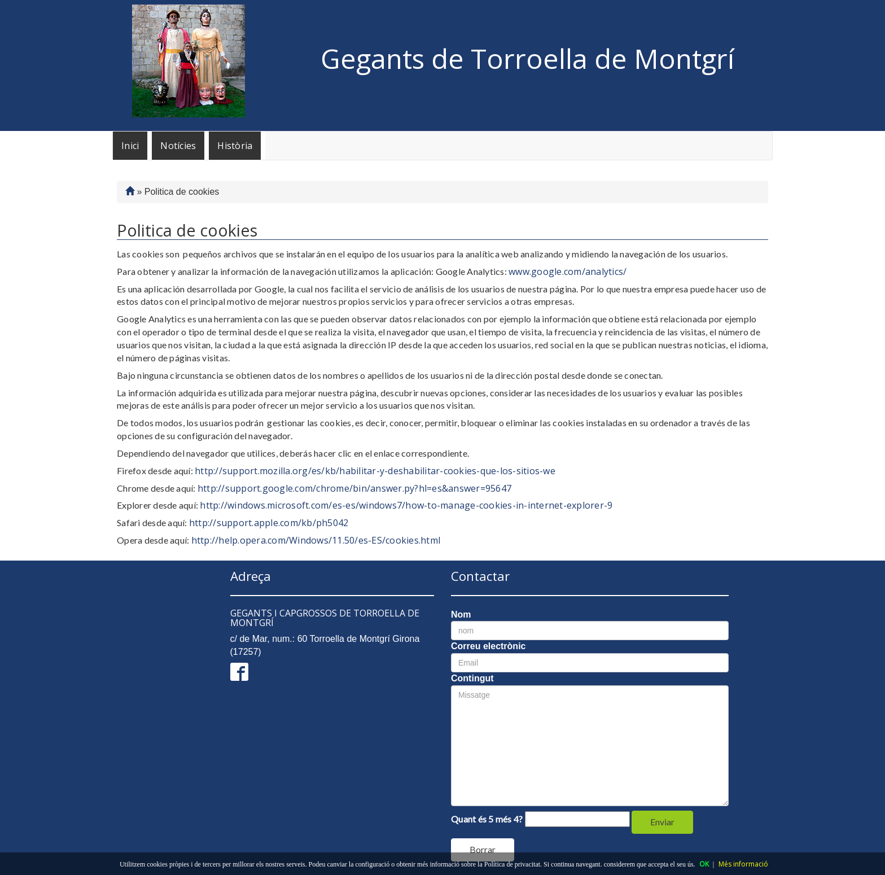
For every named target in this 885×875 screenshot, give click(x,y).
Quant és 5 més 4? (487, 818)
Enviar (662, 821)
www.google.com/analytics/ (567, 271)
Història (234, 145)
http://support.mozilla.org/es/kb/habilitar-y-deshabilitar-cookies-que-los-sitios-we (375, 471)
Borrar (483, 849)
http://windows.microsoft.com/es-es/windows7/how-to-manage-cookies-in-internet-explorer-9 (406, 505)
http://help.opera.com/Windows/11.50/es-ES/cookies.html (316, 540)
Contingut (472, 678)
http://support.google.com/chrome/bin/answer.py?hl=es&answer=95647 (354, 488)
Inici (130, 145)
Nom (461, 614)
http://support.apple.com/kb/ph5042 (269, 523)
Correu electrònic (488, 646)
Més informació (743, 864)
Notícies (178, 145)
